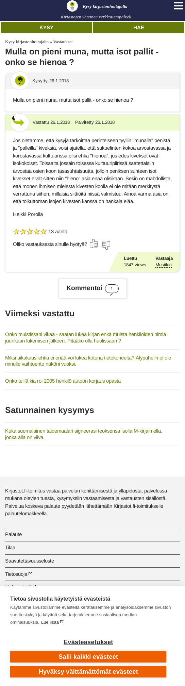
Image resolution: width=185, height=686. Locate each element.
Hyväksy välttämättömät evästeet (88, 671)
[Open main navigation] (178, 6)
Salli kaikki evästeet (88, 656)
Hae (138, 27)
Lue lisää (50, 622)
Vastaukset (62, 41)
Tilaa (10, 547)
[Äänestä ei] (105, 245)
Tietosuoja (16, 574)
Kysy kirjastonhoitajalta (27, 41)
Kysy (46, 27)
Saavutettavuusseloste (29, 561)
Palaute (13, 534)
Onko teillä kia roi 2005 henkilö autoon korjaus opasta (63, 381)
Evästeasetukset (88, 642)
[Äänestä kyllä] (94, 243)
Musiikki (163, 264)
